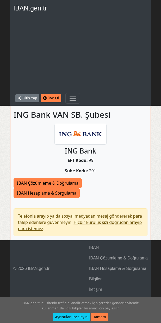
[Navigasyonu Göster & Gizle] (72, 98)
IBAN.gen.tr (30, 8)
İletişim (95, 289)
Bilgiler (95, 279)
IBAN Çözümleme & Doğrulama (47, 183)
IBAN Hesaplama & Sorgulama (46, 193)
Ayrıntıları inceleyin (71, 316)
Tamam (99, 316)
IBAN (94, 247)
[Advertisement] (80, 53)
